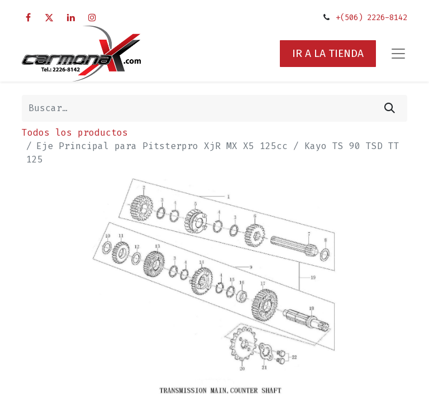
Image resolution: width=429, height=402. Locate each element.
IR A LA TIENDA (328, 53)
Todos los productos (75, 132)
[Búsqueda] (389, 108)
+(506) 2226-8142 (371, 17)
